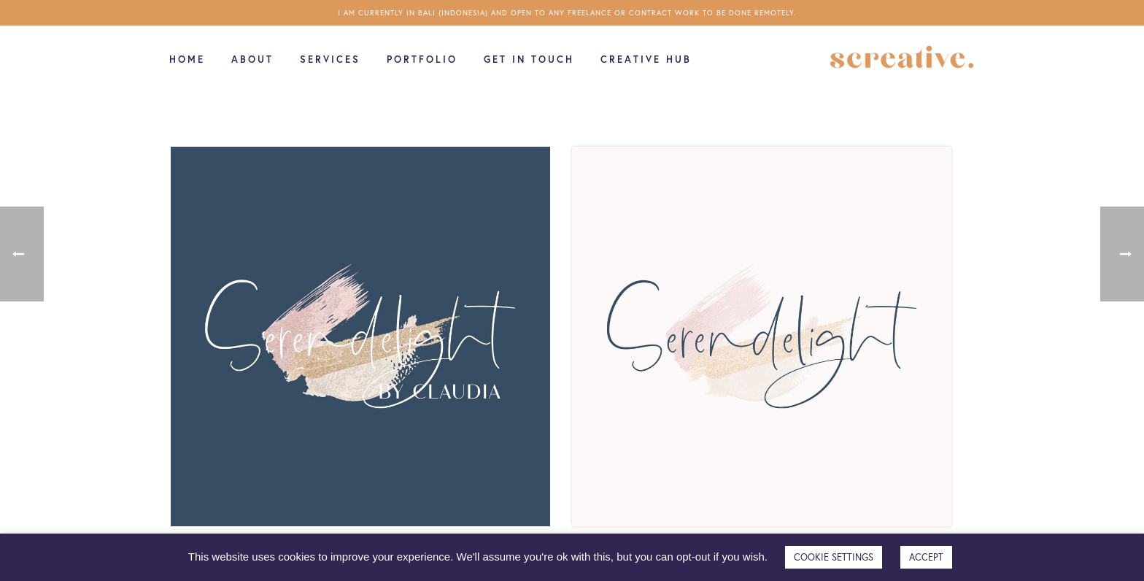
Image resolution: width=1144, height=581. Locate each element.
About (252, 59)
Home (187, 59)
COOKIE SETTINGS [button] (833, 557)
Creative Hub (646, 59)
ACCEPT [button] (926, 557)
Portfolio (422, 59)
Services (330, 59)
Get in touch (529, 59)
